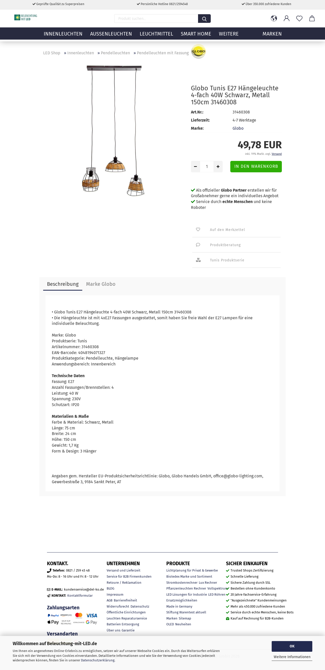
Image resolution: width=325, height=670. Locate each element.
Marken (171, 618)
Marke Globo (101, 284)
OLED (170, 624)
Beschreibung (62, 284)
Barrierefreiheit (125, 600)
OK (292, 646)
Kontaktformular (80, 595)
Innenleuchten (63, 37)
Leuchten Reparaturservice (127, 618)
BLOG (110, 588)
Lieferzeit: (200, 120)
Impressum (115, 594)
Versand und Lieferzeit (123, 570)
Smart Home (196, 37)
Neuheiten (183, 624)
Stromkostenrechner (182, 582)
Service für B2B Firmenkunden (129, 576)
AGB (109, 600)
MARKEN (272, 37)
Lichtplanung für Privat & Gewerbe (192, 570)
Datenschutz (140, 606)
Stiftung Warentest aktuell (186, 612)
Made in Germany (179, 606)
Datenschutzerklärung (98, 660)
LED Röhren (216, 594)
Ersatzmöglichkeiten (181, 600)
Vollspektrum (217, 588)
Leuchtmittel (156, 37)
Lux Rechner (208, 582)
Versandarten (62, 634)
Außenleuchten (111, 37)
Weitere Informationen (292, 657)
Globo (238, 128)
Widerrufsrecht (118, 606)
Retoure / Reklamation (124, 582)
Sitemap (185, 618)
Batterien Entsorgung (123, 624)
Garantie (128, 630)
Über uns (113, 630)
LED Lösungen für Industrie (186, 594)
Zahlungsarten (63, 608)
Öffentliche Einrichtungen (126, 612)
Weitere (229, 37)
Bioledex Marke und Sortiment (189, 576)
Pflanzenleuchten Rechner (186, 588)
